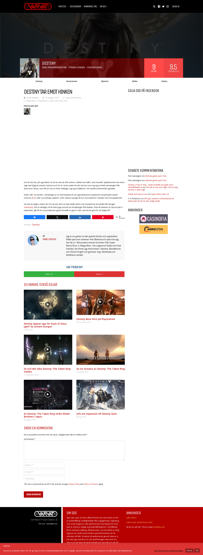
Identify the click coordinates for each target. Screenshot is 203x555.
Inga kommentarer (73, 97)
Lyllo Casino (131, 517)
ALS (33, 198)
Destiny (39, 81)
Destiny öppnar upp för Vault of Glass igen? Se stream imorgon (45, 325)
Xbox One (63, 101)
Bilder (134, 81)
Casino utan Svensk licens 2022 (139, 522)
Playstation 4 (43, 101)
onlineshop (28, 207)
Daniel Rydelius (32, 97)
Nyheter (62, 6)
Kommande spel (90, 6)
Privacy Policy (74, 484)
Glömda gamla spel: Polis (155, 176)
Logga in (175, 6)
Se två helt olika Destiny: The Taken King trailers (47, 370)
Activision (80, 67)
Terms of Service (91, 484)
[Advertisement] (149, 145)
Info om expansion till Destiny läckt (96, 413)
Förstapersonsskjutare (57, 67)
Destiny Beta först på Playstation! (95, 319)
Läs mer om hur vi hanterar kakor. (168, 550)
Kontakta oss (51, 524)
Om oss (103, 6)
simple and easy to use (137, 194)
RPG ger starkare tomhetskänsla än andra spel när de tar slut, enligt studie (151, 199)
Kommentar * (29, 439)
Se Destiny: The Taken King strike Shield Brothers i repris (47, 415)
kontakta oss (158, 527)
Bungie (99, 67)
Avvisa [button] (189, 550)
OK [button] (197, 550)
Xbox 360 (54, 101)
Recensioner (75, 6)
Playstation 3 (32, 101)
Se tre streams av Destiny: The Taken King (100, 368)
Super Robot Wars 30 (160, 194)
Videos (164, 81)
